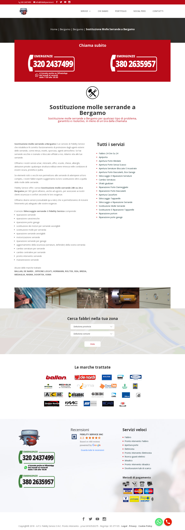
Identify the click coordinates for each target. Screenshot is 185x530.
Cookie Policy (145, 526)
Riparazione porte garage (111, 217)
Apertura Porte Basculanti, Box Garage (117, 172)
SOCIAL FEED (139, 11)
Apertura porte (131, 445)
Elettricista (129, 449)
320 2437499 (26, 2)
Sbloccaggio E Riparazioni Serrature (115, 176)
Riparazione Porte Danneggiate (113, 187)
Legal (124, 526)
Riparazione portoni (108, 213)
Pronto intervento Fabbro (136, 441)
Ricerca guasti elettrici (135, 456)
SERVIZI (84, 11)
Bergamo (65, 29)
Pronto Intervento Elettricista (138, 452)
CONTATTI (158, 11)
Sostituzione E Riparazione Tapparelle (116, 209)
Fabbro (128, 437)
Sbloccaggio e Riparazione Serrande (115, 202)
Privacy (133, 526)
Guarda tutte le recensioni (92, 450)
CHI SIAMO (103, 11)
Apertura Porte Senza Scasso (112, 164)
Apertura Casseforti (108, 194)
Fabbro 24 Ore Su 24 (108, 153)
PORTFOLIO (120, 11)
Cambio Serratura (107, 179)
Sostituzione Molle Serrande (112, 206)
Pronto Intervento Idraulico (137, 464)
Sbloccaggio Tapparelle (110, 198)
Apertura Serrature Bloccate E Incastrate (118, 168)
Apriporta (103, 157)
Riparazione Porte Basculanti (112, 191)
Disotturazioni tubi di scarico (138, 468)
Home (53, 29)
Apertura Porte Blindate (110, 161)
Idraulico (129, 460)
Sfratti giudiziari (106, 183)
